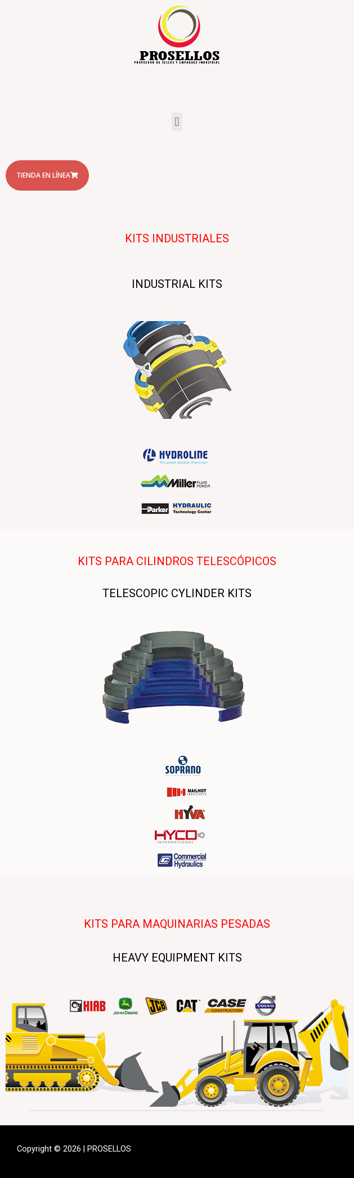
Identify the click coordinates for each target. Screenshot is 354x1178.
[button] (177, 121)
